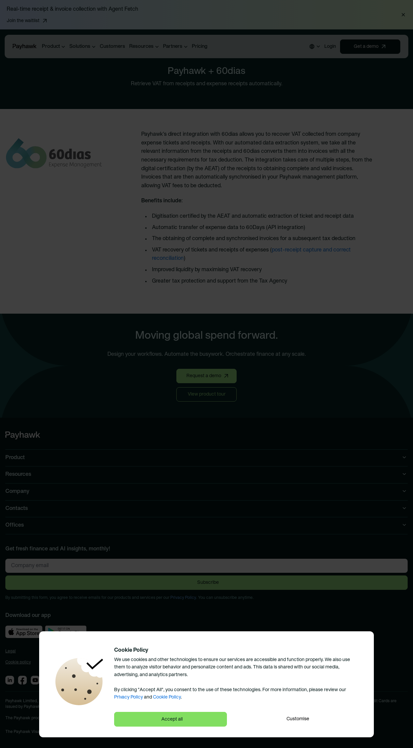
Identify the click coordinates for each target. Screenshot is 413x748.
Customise (297, 719)
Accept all (172, 719)
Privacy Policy (128, 697)
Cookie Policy (167, 697)
